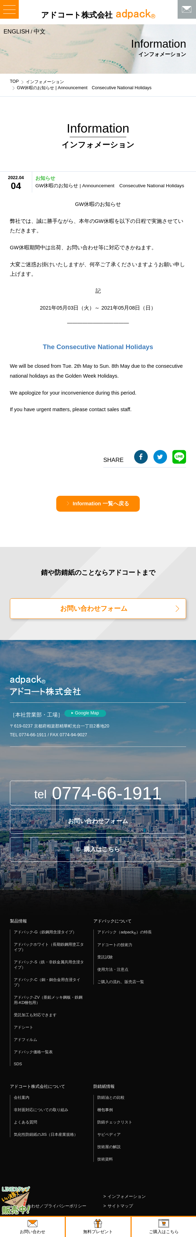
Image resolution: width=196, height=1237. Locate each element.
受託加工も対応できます (35, 1015)
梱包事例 (105, 1110)
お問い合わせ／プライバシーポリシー (50, 1206)
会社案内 (21, 1097)
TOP (14, 81)
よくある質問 (25, 1122)
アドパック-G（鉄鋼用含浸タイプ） (45, 932)
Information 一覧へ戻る (101, 503)
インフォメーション (45, 81)
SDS (18, 1064)
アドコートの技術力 (114, 945)
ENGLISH (16, 31)
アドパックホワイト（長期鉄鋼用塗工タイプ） (49, 947)
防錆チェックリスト (114, 1122)
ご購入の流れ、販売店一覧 (120, 982)
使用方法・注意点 (112, 969)
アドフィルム (25, 1039)
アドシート (23, 1027)
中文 (40, 31)
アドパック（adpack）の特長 (124, 932)
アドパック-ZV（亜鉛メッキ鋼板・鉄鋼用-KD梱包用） (48, 1000)
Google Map (87, 713)
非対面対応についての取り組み (41, 1110)
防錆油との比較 (111, 1097)
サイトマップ (120, 1206)
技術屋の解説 (109, 1147)
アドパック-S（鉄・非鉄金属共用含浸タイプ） (49, 964)
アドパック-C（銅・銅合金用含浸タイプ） (47, 982)
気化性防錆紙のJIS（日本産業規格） (46, 1134)
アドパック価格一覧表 (33, 1052)
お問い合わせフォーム (93, 608)
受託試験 (105, 957)
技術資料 (105, 1159)
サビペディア (109, 1134)
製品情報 (18, 921)
